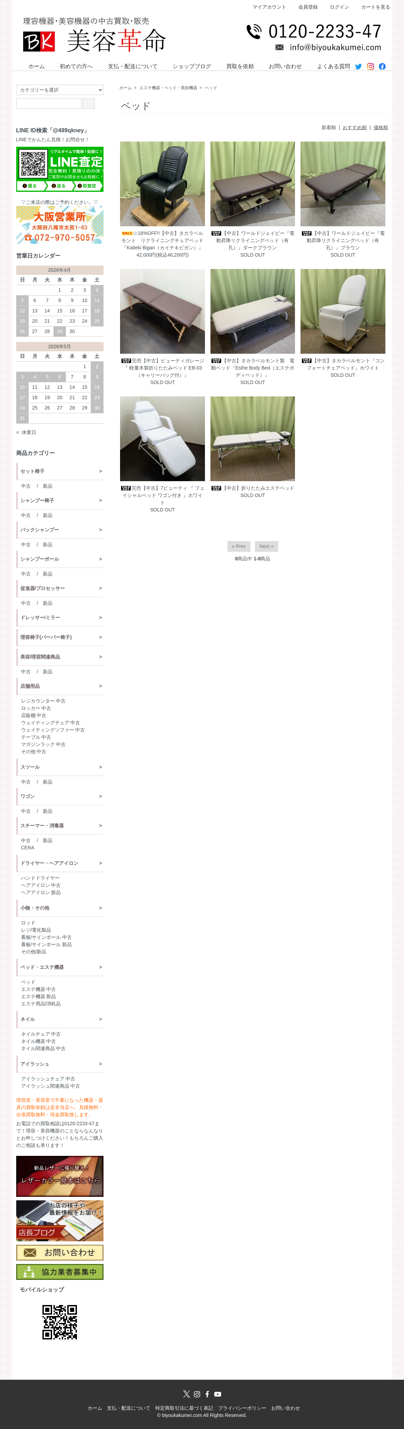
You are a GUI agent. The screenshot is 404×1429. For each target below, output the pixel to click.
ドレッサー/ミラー (40, 617)
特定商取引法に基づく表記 (184, 1408)
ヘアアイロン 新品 (41, 892)
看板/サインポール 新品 (46, 944)
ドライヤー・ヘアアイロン (49, 863)
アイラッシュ (34, 1064)
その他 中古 (34, 751)
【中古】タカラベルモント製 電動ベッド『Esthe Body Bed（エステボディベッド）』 (252, 368)
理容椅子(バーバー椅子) (46, 637)
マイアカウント (265, 7)
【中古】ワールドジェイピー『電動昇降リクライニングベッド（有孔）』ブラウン (343, 240)
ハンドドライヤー (40, 878)
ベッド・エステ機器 (42, 967)
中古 (26, 486)
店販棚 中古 (34, 715)
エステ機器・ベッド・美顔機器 (168, 87)
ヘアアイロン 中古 (41, 885)
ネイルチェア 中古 (41, 1034)
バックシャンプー (39, 529)
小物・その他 (34, 908)
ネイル (27, 1019)
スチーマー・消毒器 (42, 825)
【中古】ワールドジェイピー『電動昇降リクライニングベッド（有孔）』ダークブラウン (252, 240)
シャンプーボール (39, 559)
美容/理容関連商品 (40, 657)
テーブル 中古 (36, 737)
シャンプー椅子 (37, 500)
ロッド (28, 922)
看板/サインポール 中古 (46, 937)
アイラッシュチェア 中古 (48, 1078)
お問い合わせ (280, 66)
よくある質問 (328, 66)
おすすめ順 (355, 127)
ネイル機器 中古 (38, 1041)
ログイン (336, 7)
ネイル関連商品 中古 (43, 1048)
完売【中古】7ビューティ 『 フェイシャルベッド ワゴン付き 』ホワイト (162, 495)
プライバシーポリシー (242, 1408)
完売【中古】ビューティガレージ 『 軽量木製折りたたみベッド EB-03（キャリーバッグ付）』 (162, 368)
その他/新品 (34, 951)
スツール (30, 767)
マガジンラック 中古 (43, 744)
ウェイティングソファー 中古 (53, 730)
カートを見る (372, 7)
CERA (28, 847)
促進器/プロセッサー (42, 588)
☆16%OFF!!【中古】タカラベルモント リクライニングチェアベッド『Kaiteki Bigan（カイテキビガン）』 (162, 240)
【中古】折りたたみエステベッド (252, 488)
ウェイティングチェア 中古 (50, 722)
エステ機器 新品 (38, 996)
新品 (47, 486)
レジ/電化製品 (36, 930)
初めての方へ (71, 66)
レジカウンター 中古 (43, 701)
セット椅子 (32, 471)
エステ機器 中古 (38, 989)
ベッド (211, 87)
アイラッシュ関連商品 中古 (50, 1086)
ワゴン (27, 796)
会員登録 (304, 7)
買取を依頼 (235, 66)
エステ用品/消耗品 (41, 1003)
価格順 (381, 127)
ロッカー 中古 (36, 708)
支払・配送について (128, 66)
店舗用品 (30, 686)
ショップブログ (186, 66)
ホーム (31, 66)
